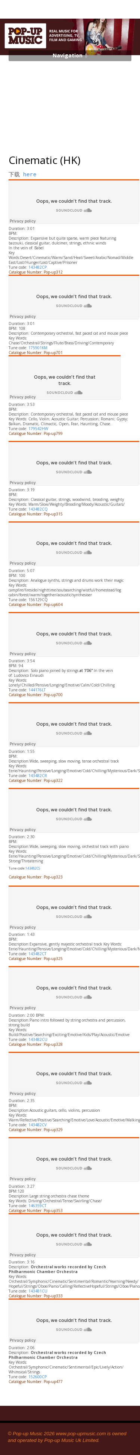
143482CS (32, 868)
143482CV (37, 1124)
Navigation (68, 55)
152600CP (37, 1376)
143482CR (37, 775)
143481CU (37, 1291)
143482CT (37, 953)
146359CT (37, 1205)
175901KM (37, 347)
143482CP (37, 267)
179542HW (38, 428)
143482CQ (38, 509)
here (30, 175)
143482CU (37, 1039)
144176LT (37, 689)
